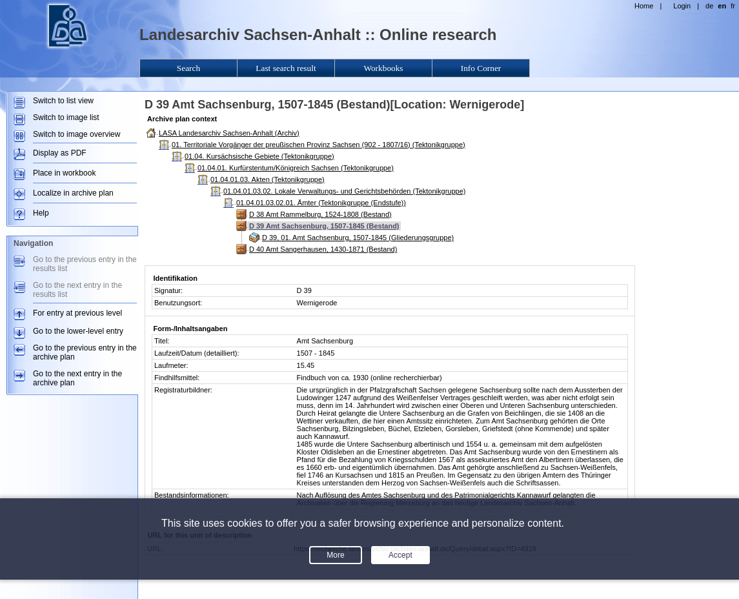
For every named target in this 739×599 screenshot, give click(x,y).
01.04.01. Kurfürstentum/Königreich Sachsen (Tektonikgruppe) (295, 168)
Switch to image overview (76, 134)
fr (733, 6)
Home (643, 6)
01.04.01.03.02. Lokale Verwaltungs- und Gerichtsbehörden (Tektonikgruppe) (344, 191)
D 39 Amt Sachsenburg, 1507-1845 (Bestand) (324, 226)
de (709, 6)
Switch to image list (66, 117)
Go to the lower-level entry (78, 331)
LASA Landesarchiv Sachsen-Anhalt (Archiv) (229, 133)
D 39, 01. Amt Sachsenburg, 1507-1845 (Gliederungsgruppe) (358, 237)
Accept (400, 555)
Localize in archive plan (73, 193)
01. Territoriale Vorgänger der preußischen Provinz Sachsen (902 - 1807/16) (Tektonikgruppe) (318, 144)
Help (41, 213)
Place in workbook (64, 173)
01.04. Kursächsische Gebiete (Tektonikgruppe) (259, 156)
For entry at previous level (77, 313)
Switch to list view (63, 100)
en (722, 6)
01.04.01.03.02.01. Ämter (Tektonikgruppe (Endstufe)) (321, 203)
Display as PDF (59, 152)
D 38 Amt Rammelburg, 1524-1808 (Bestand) (320, 214)
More (335, 555)
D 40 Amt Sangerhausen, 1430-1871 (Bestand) (323, 249)
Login (682, 6)
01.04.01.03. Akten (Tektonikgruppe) (267, 179)
